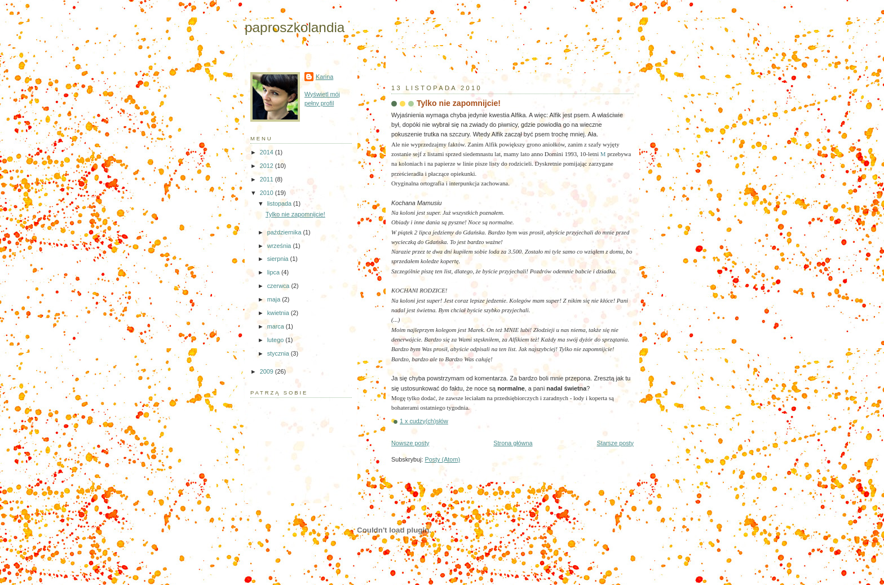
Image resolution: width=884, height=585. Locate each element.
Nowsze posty (410, 443)
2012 (267, 165)
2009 (267, 371)
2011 (267, 179)
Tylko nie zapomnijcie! (459, 103)
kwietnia (279, 312)
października (285, 232)
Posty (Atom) (442, 459)
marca (276, 326)
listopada (280, 203)
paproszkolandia (294, 27)
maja (274, 299)
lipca (274, 272)
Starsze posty (615, 443)
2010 (267, 192)
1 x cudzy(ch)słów (424, 421)
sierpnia (278, 258)
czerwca (279, 285)
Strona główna (512, 443)
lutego (276, 339)
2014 (267, 152)
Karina (324, 76)
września (280, 245)
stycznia (279, 353)
